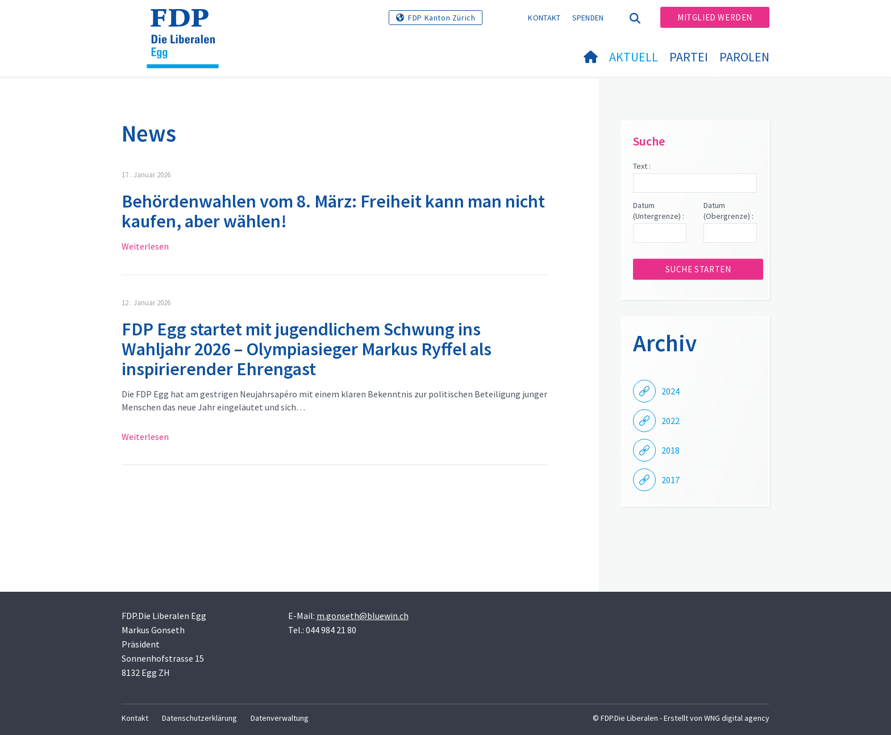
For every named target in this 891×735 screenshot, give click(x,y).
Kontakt (544, 18)
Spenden (588, 18)
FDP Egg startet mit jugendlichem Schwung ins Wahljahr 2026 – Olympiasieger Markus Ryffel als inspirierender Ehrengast (307, 349)
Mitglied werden (714, 17)
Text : (642, 166)
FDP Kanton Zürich (441, 18)
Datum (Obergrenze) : (728, 211)
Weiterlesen (145, 246)
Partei (688, 57)
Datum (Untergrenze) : (658, 211)
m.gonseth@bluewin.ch (363, 615)
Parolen (744, 57)
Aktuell (633, 57)
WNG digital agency (736, 718)
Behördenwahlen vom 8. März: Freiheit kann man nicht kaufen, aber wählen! (333, 211)
